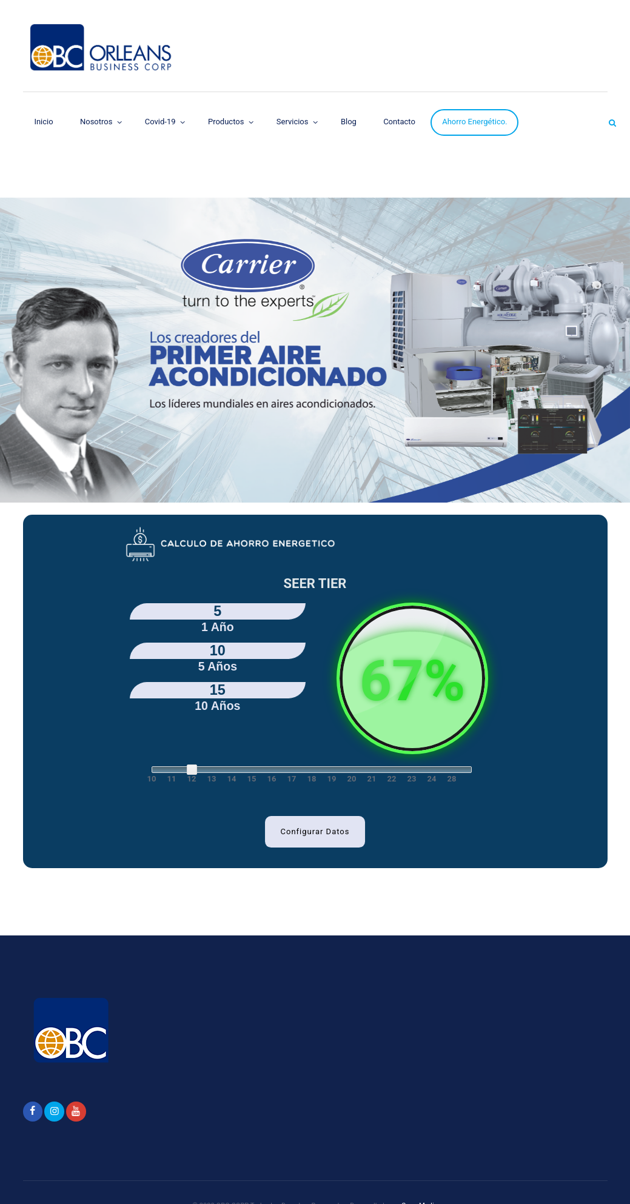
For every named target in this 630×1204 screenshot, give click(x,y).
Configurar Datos (315, 831)
